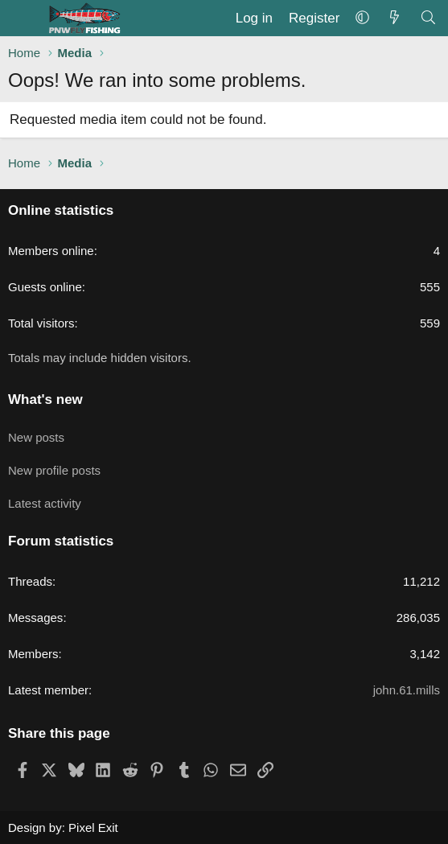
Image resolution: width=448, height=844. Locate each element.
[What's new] (394, 18)
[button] (362, 18)
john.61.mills (406, 690)
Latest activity (44, 503)
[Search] (428, 18)
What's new (45, 399)
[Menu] (22, 18)
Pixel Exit (93, 827)
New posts (36, 437)
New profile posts (54, 470)
